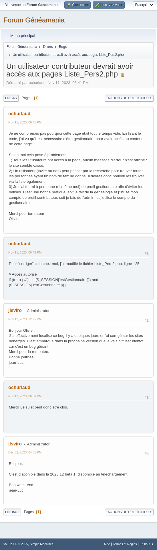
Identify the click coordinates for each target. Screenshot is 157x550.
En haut (12, 512)
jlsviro (15, 310)
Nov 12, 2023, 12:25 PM (24, 319)
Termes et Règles (125, 544)
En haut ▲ (147, 544)
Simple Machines (41, 544)
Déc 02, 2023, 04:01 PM (24, 452)
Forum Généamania (33, 20)
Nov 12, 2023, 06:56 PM (24, 396)
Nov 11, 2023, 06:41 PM (24, 122)
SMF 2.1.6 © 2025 (15, 544)
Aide (107, 544)
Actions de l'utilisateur (129, 98)
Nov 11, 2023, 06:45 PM (24, 252)
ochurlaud (19, 113)
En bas (11, 98)
